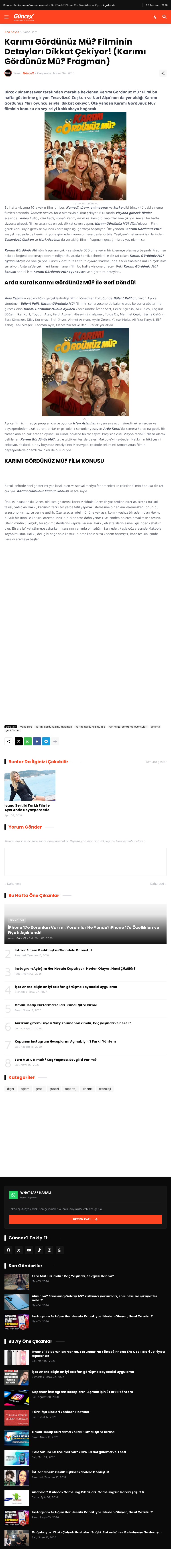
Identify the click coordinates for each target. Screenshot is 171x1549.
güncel (54, 1088)
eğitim (24, 1088)
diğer (10, 1088)
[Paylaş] (163, 73)
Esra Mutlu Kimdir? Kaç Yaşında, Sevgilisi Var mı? (56, 1060)
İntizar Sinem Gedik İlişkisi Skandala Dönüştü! (53, 950)
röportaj (70, 1088)
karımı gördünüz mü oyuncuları (128, 726)
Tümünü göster (156, 761)
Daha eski (157, 883)
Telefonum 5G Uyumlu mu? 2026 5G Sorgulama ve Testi (79, 1452)
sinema (155, 726)
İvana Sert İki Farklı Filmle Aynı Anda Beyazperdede (27, 807)
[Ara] (165, 17)
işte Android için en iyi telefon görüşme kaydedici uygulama (66, 987)
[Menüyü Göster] (6, 17)
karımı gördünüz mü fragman (54, 726)
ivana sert (30, 32)
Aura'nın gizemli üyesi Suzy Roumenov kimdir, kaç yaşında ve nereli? (73, 1023)
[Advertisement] (85, 680)
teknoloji (105, 1088)
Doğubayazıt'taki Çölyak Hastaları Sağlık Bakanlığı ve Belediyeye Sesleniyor (97, 1532)
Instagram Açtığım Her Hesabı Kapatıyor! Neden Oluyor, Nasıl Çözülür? (75, 969)
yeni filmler (13, 730)
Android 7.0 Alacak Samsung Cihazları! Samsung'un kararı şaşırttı (88, 1492)
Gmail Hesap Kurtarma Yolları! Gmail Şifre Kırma (56, 1005)
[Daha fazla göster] (55, 741)
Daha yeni (14, 883)
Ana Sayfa (11, 32)
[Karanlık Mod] (155, 17)
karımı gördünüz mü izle (90, 726)
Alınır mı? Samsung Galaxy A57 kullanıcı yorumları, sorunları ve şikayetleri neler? (95, 1298)
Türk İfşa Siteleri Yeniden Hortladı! (61, 1412)
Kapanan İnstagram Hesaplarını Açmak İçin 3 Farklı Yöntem (65, 1041)
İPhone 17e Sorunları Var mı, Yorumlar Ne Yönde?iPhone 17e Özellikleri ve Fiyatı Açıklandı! (98, 1354)
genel (39, 1088)
